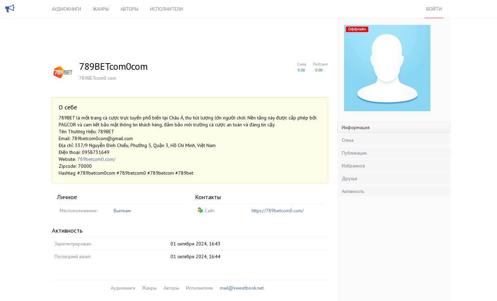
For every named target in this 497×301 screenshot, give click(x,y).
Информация (356, 127)
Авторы (129, 9)
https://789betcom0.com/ (278, 210)
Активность (353, 191)
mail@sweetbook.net (242, 288)
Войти (434, 9)
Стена (347, 140)
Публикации (354, 153)
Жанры (101, 9)
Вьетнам (122, 210)
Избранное (353, 166)
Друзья (349, 178)
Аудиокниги (66, 9)
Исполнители (166, 9)
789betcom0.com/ (96, 159)
